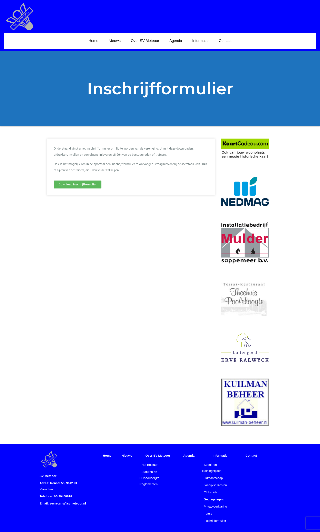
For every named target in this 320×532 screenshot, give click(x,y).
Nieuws (115, 41)
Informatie (200, 41)
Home (93, 41)
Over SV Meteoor (145, 41)
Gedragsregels (214, 499)
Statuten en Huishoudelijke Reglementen (149, 478)
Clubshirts (210, 492)
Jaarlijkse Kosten (215, 485)
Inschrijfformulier (215, 520)
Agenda (175, 41)
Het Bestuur (149, 464)
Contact (225, 41)
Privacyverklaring (215, 506)
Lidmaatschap (213, 478)
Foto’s (208, 513)
